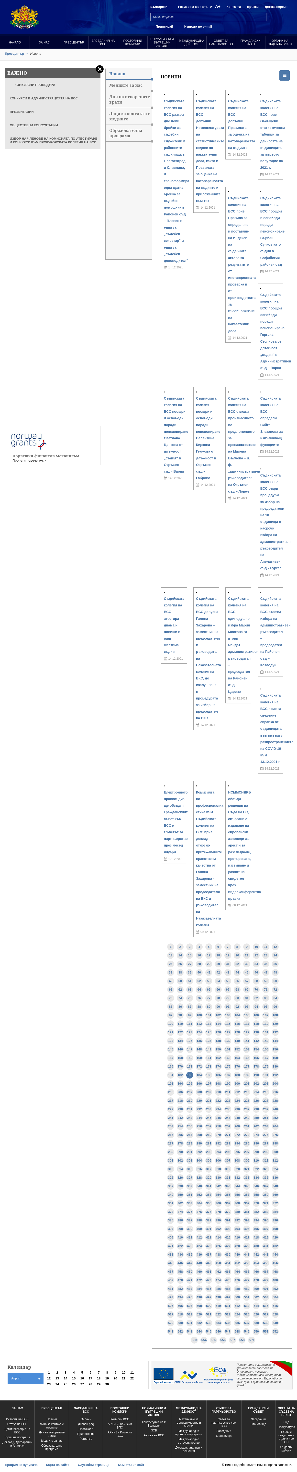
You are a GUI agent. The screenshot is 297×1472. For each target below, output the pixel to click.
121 (170, 1032)
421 (170, 1246)
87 (189, 1006)
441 (246, 1254)
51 (189, 981)
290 (180, 1152)
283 (228, 1143)
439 (228, 1254)
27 (189, 964)
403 (228, 1229)
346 (256, 1186)
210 (218, 1092)
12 (275, 947)
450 (218, 1263)
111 (189, 1024)
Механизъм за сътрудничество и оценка (189, 1423)
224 (237, 1100)
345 (246, 1186)
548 (237, 1331)
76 (199, 998)
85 (170, 1006)
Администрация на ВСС (17, 1430)
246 (218, 1118)
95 (265, 1006)
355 (228, 1195)
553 (194, 1340)
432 (275, 1246)
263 (265, 1126)
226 (256, 1100)
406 (256, 1229)
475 (228, 1280)
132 (275, 1032)
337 (170, 1186)
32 (237, 964)
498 (218, 1297)
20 (237, 955)
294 (218, 1152)
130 (256, 1032)
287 (265, 1143)
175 (228, 1066)
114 (218, 1024)
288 (275, 1143)
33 (246, 964)
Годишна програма (17, 1437)
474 (218, 1280)
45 (246, 972)
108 (275, 1015)
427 (228, 1246)
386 (180, 1220)
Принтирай (164, 26)
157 (170, 1058)
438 (218, 1254)
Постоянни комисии (132, 42)
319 (228, 1169)
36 (275, 964)
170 (180, 1066)
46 (256, 972)
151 (228, 1049)
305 (208, 1160)
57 (246, 981)
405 (246, 1229)
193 (170, 1083)
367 (228, 1203)
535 (228, 1323)
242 (180, 1118)
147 (189, 1049)
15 (189, 955)
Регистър (86, 1438)
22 (256, 955)
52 (199, 981)
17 (208, 955)
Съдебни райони (286, 1448)
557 (232, 1340)
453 (246, 1263)
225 (246, 1100)
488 (237, 1289)
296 (237, 1152)
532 (199, 1323)
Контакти (234, 7)
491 (265, 1289)
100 (199, 1015)
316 (199, 1169)
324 (275, 1169)
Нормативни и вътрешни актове (162, 42)
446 (180, 1263)
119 (265, 1024)
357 (246, 1195)
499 (228, 1297)
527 (265, 1314)
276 (275, 1135)
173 (208, 1066)
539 (265, 1323)
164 (237, 1058)
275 (265, 1135)
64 (199, 989)
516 (275, 1306)
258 (218, 1126)
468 (275, 1271)
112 (199, 1024)
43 (227, 972)
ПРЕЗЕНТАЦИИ (22, 112)
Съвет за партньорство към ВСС (224, 1423)
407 (265, 1229)
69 (246, 989)
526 (256, 1314)
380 (237, 1212)
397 (170, 1229)
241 (170, 1118)
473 (208, 1280)
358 (256, 1195)
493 (170, 1297)
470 (180, 1280)
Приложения (85, 1434)
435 (189, 1254)
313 (170, 1169)
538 (256, 1323)
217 (170, 1100)
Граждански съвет (251, 42)
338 (180, 1186)
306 (218, 1160)
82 (256, 998)
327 (189, 1177)
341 (208, 1186)
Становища (224, 1436)
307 (228, 1160)
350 (180, 1195)
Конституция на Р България (154, 1423)
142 (256, 1041)
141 (246, 1041)
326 (180, 1177)
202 (256, 1083)
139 (228, 1041)
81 (246, 998)
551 (265, 1331)
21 (246, 955)
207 (189, 1092)
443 (265, 1254)
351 (189, 1195)
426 (218, 1246)
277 (170, 1143)
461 (208, 1271)
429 (246, 1246)
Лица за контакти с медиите (130, 118)
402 (218, 1229)
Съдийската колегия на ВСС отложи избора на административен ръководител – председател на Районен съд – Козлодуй (275, 632)
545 (208, 1331)
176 (237, 1066)
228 (275, 1100)
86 (180, 1006)
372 (275, 1203)
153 (246, 1049)
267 (189, 1135)
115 (228, 1024)
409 (170, 1237)
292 (199, 1152)
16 (199, 955)
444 (275, 1254)
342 (218, 1186)
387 (189, 1220)
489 (246, 1289)
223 (228, 1100)
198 (218, 1083)
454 (256, 1263)
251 (265, 1118)
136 (199, 1041)
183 (189, 1075)
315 (189, 1169)
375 (189, 1212)
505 (170, 1306)
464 (237, 1271)
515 (265, 1306)
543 (189, 1331)
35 (265, 964)
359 (265, 1195)
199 (228, 1083)
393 (246, 1220)
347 (265, 1186)
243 (189, 1118)
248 (237, 1118)
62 (180, 989)
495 (189, 1297)
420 (275, 1237)
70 (256, 989)
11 (265, 947)
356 (237, 1195)
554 (204, 1340)
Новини (130, 75)
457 (170, 1271)
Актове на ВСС (154, 1435)
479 (265, 1280)
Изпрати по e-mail (198, 26)
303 (189, 1160)
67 (227, 989)
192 (275, 1075)
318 (218, 1169)
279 (189, 1143)
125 (208, 1032)
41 (208, 972)
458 (180, 1271)
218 (180, 1100)
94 (256, 1006)
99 (189, 1015)
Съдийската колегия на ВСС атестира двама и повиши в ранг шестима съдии (174, 625)
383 (265, 1212)
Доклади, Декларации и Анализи (17, 1443)
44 (237, 972)
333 (246, 1177)
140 (237, 1041)
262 (256, 1126)
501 (246, 1297)
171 (189, 1066)
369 (246, 1203)
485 (208, 1289)
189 (246, 1075)
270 (218, 1135)
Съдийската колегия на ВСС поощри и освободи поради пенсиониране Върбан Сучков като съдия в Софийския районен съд (272, 231)
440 (237, 1254)
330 (218, 1177)
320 (237, 1169)
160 (199, 1058)
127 (228, 1032)
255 (189, 1126)
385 (170, 1220)
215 (265, 1092)
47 (265, 972)
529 (170, 1323)
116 (237, 1024)
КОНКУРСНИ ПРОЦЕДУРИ (35, 85)
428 (237, 1246)
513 (246, 1306)
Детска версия (276, 7)
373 (170, 1212)
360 (275, 1195)
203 (265, 1083)
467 (265, 1271)
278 (180, 1143)
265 (170, 1135)
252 (275, 1118)
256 (199, 1126)
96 (275, 1006)
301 (170, 1160)
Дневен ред (86, 1424)
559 (251, 1340)
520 (199, 1314)
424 (199, 1246)
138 (218, 1041)
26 (180, 964)
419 (265, 1237)
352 (199, 1195)
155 (265, 1049)
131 (265, 1032)
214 (256, 1092)
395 (265, 1220)
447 (189, 1263)
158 (180, 1058)
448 (199, 1263)
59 (265, 981)
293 (208, 1152)
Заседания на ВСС (103, 42)
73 (170, 998)
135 (189, 1041)
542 (180, 1331)
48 (275, 972)
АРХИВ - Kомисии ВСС (120, 1434)
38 (180, 972)
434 (180, 1254)
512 (237, 1306)
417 (246, 1237)
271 (228, 1135)
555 (213, 1340)
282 (218, 1143)
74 (180, 998)
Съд (286, 1422)
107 (265, 1015)
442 (256, 1254)
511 (228, 1306)
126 (218, 1032)
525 (246, 1314)
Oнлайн (86, 1419)
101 (208, 1015)
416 (237, 1237)
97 (170, 1015)
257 (208, 1126)
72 (275, 989)
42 (218, 972)
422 (180, 1246)
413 (208, 1237)
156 (275, 1049)
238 (256, 1109)
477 (246, 1280)
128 (237, 1032)
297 (246, 1152)
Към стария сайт (131, 1465)
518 (180, 1314)
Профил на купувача (21, 1465)
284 (237, 1143)
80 (237, 998)
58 (256, 981)
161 (208, 1058)
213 (246, 1092)
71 (265, 989)
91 (227, 1006)
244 (199, 1118)
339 (189, 1186)
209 (208, 1092)
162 (218, 1058)
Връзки (253, 7)
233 (208, 1109)
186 (218, 1075)
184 (199, 1075)
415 (228, 1237)
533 (208, 1323)
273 (246, 1135)
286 (256, 1143)
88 (199, 1006)
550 (256, 1331)
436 (199, 1254)
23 (265, 955)
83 (265, 998)
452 (237, 1263)
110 (180, 1024)
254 (180, 1126)
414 (218, 1237)
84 (275, 998)
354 (218, 1195)
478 (256, 1280)
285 (246, 1143)
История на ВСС (17, 1419)
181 (170, 1075)
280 (199, 1143)
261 (246, 1126)
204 (275, 1083)
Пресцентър (74, 42)
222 (218, 1100)
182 (180, 1075)
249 (246, 1118)
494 (180, 1297)
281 (208, 1143)
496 (199, 1297)
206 (180, 1092)
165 (246, 1058)
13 (170, 955)
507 (189, 1306)
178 (256, 1066)
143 (265, 1041)
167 (265, 1058)
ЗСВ (154, 1430)
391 (228, 1220)
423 (189, 1246)
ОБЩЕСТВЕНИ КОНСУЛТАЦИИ (34, 125)
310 (256, 1160)
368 (237, 1203)
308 (237, 1160)
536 (237, 1323)
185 (208, 1075)
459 (189, 1271)
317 (208, 1169)
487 (228, 1289)
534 (218, 1323)
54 (218, 981)
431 (265, 1246)
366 (218, 1203)
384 (275, 1212)
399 (189, 1229)
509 (208, 1306)
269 (208, 1135)
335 (265, 1177)
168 (275, 1058)
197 (208, 1083)
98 (180, 1015)
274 (256, 1135)
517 (170, 1314)
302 (180, 1160)
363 (189, 1203)
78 (218, 998)
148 (199, 1049)
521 (208, 1314)
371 (265, 1203)
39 (189, 972)
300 (275, 1152)
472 (199, 1280)
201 (246, 1083)
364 (199, 1203)
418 (256, 1237)
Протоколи (86, 1429)
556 (223, 1340)
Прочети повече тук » (29, 460)
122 (180, 1032)
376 (199, 1212)
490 (256, 1289)
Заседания (224, 1431)
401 (208, 1229)
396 (275, 1220)
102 (218, 1015)
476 (237, 1280)
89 (208, 1006)
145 (170, 1049)
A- (211, 7)
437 (208, 1254)
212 (237, 1092)
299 (265, 1152)
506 (180, 1306)
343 (228, 1186)
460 (199, 1271)
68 (237, 989)
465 (246, 1271)
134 (180, 1041)
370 (256, 1203)
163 (228, 1058)
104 (237, 1015)
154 (256, 1049)
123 (189, 1032)
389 (208, 1220)
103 (228, 1015)
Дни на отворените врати (130, 101)
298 (256, 1152)
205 (170, 1092)
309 (246, 1160)
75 (189, 998)
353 (208, 1195)
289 (170, 1152)
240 (275, 1109)
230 (180, 1109)
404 (237, 1229)
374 (180, 1212)
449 (208, 1263)
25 (170, 964)
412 (199, 1237)
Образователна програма (130, 135)
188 (237, 1075)
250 (256, 1118)
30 (218, 964)
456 (275, 1263)
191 (265, 1075)
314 (180, 1169)
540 (275, 1323)
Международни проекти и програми (188, 1432)
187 (228, 1075)
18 (218, 955)
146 (180, 1049)
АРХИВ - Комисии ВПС (120, 1425)
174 (218, 1066)
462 (218, 1271)
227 (265, 1100)
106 (256, 1015)
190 (256, 1075)
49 (170, 981)
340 (199, 1186)
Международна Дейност (191, 42)
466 (256, 1271)
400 (199, 1229)
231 (189, 1109)
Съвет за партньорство (221, 42)
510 (218, 1306)
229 (170, 1109)
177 (246, 1066)
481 (170, 1289)
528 (275, 1314)
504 (275, 1297)
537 (246, 1323)
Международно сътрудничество (189, 1441)
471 (189, 1280)
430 (256, 1246)
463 (228, 1271)
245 (208, 1118)
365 (208, 1203)
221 (208, 1100)
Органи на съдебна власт (280, 42)
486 (218, 1289)
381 (246, 1212)
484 (199, 1289)
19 (227, 955)
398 (180, 1229)
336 (275, 1177)
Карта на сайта (57, 1465)
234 (218, 1109)
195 (189, 1083)
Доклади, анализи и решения (188, 1449)
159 (189, 1058)
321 (246, 1169)
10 (256, 947)
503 (265, 1297)
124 (199, 1032)
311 (265, 1160)
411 (189, 1237)
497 (208, 1297)
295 (228, 1152)
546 (218, 1331)
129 (246, 1032)
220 (199, 1100)
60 (275, 981)
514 (256, 1306)
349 (170, 1195)
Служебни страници (94, 1465)
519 (189, 1314)
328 (199, 1177)
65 (208, 989)
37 (170, 972)
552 (275, 1331)
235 (228, 1109)
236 (237, 1109)
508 (199, 1306)
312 (275, 1160)
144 (275, 1041)
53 (208, 981)
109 (170, 1024)
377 (208, 1212)
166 (256, 1058)
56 (237, 981)
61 (170, 989)
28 (199, 964)
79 (227, 998)
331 (228, 1177)
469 (170, 1280)
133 (170, 1041)
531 (189, 1323)
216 (275, 1092)
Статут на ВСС (17, 1424)
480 (275, 1280)
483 (189, 1289)
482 (180, 1289)
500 (237, 1297)
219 (189, 1100)
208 (199, 1092)
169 (170, 1066)
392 (237, 1220)
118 (256, 1024)
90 (218, 1006)
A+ (217, 6)
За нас (44, 42)
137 (208, 1041)
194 (180, 1083)
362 (180, 1203)
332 (237, 1177)
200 (237, 1083)
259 (228, 1126)
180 (275, 1066)
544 (199, 1331)
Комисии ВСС (119, 1419)
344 (237, 1186)
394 (256, 1220)
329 (208, 1177)
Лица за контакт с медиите (52, 1425)
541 (170, 1331)
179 (265, 1066)
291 (189, 1152)
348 (275, 1186)
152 (237, 1049)
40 (199, 972)
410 (180, 1237)
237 (246, 1109)
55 (227, 981)
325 (170, 1177)
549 (246, 1331)
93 (246, 1006)
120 (275, 1024)
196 (199, 1083)
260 (237, 1126)
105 (246, 1015)
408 (275, 1229)
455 (265, 1263)
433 (170, 1254)
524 (237, 1314)
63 (189, 989)
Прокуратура (286, 1427)
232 (199, 1109)
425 (208, 1246)
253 (170, 1126)
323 (265, 1169)
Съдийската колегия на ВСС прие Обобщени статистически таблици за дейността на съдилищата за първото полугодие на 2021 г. (272, 134)
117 (246, 1024)
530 (180, 1323)
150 (218, 1049)
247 (228, 1118)
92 (237, 1006)
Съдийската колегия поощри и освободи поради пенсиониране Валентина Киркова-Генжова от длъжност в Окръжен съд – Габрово (208, 438)
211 (228, 1092)
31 (227, 964)
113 (208, 1024)
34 (256, 964)
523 (228, 1314)
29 (208, 964)
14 (180, 955)
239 (265, 1109)
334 (256, 1177)
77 (208, 998)
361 (170, 1203)
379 (228, 1212)
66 (218, 989)
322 (256, 1169)
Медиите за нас (130, 87)
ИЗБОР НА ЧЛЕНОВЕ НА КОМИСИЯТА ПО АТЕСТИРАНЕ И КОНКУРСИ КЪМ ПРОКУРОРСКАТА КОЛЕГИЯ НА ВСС (53, 140)
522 (218, 1314)
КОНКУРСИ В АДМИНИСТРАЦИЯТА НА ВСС (44, 98)
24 (275, 955)
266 (180, 1135)
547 (228, 1331)
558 (242, 1340)
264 (275, 1126)
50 (180, 981)
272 (237, 1135)
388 (199, 1220)
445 (170, 1263)
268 (199, 1135)
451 (228, 1263)
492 (275, 1289)
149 (208, 1049)
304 (199, 1160)
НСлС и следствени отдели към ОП (286, 1437)
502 (256, 1297)
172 (199, 1066)
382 (256, 1212)
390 (218, 1220)
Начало (15, 42)
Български (158, 7)
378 (218, 1212)
